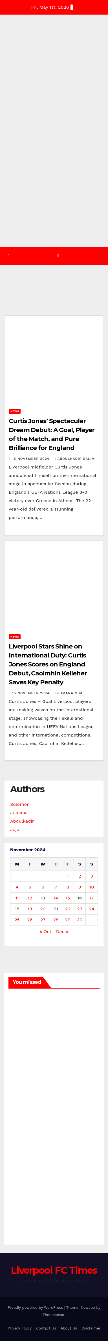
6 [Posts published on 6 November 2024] (42, 887)
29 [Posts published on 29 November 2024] (67, 919)
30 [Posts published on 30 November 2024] (79, 919)
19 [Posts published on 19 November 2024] (30, 908)
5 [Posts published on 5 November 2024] (29, 887)
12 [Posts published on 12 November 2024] (30, 898)
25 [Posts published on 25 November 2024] (17, 919)
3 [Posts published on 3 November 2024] (92, 876)
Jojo (14, 829)
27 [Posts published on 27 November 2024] (42, 919)
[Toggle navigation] (58, 255)
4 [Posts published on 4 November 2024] (17, 887)
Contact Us (46, 1328)
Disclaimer (90, 1328)
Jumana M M (68, 693)
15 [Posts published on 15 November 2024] (68, 898)
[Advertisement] (54, 190)
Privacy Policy (20, 1328)
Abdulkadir (22, 821)
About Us (69, 1328)
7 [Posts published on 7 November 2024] (56, 887)
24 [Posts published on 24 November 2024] (91, 908)
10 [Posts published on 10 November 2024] (91, 887)
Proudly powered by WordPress (36, 1307)
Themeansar (53, 1315)
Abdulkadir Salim (75, 459)
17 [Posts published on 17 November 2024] (92, 898)
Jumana (19, 812)
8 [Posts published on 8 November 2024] (67, 887)
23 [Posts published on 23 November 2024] (79, 908)
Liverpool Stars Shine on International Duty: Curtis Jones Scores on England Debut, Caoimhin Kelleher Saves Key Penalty (48, 664)
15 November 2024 (31, 459)
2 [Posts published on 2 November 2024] (79, 876)
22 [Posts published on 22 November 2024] (67, 908)
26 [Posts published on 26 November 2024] (29, 919)
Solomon (20, 804)
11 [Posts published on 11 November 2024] (17, 898)
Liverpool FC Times (54, 1270)
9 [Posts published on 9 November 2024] (79, 887)
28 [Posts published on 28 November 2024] (56, 919)
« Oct (45, 931)
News (14, 411)
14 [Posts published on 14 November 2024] (56, 898)
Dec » (62, 931)
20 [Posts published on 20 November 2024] (42, 908)
